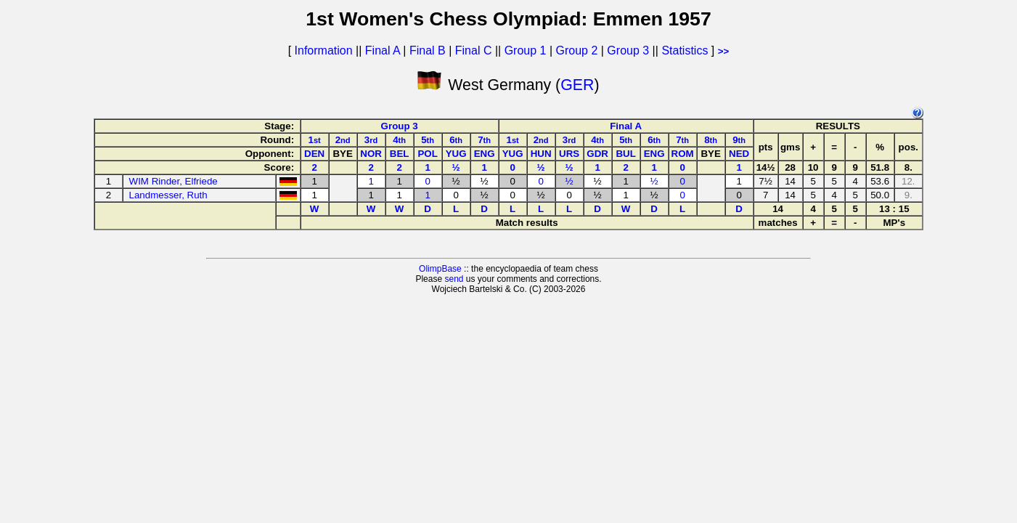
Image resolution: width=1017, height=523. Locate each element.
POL (427, 153)
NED (739, 153)
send (453, 279)
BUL (625, 153)
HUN (541, 153)
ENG (484, 153)
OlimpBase (440, 269)
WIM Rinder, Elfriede (173, 181)
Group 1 (526, 50)
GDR (597, 153)
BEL (399, 153)
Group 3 (628, 50)
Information (324, 50)
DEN (314, 153)
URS (569, 153)
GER (577, 85)
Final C (473, 50)
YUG (456, 153)
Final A (382, 50)
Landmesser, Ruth (168, 195)
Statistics (684, 50)
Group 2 (577, 50)
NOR (371, 153)
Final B (427, 50)
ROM (682, 153)
